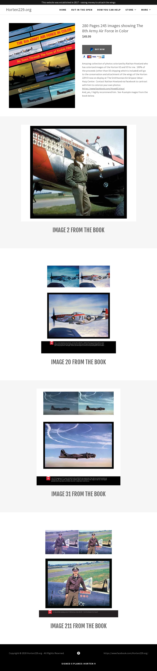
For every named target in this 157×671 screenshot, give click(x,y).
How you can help (109, 9)
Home (62, 9)
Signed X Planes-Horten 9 (78, 663)
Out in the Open (81, 9)
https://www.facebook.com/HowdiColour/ (103, 88)
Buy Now (97, 49)
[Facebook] (78, 653)
